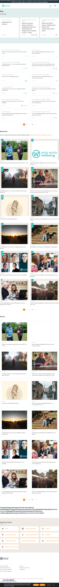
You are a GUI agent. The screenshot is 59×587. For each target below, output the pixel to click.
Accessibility (22, 569)
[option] (29, 27)
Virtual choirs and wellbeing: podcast (10, 76)
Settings (48, 584)
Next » (35, 124)
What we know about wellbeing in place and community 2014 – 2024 (49, 27)
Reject (42, 584)
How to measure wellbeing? (6, 569)
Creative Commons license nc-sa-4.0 (40, 135)
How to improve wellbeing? (6, 571)
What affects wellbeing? (5, 567)
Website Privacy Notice (24, 567)
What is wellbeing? (4, 566)
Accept (36, 584)
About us (21, 566)
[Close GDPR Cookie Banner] (54, 585)
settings (12, 585)
